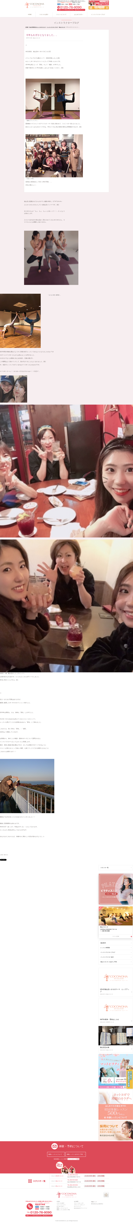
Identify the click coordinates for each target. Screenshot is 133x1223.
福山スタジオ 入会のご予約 (108, 962)
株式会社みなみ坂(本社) (97, 1203)
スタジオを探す (43, 14)
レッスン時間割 (105, 947)
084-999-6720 (74, 1175)
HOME (30, 14)
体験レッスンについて (55, 1154)
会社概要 (76, 1201)
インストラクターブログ (98, 14)
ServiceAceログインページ (80, 1208)
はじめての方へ (78, 14)
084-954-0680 (74, 1180)
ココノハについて (61, 14)
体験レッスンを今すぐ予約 (75, 1154)
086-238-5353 (74, 1185)
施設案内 (103, 943)
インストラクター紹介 (107, 957)
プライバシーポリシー (79, 1204)
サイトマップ (77, 1206)
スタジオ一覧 (104, 867)
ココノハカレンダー (79, 1203)
